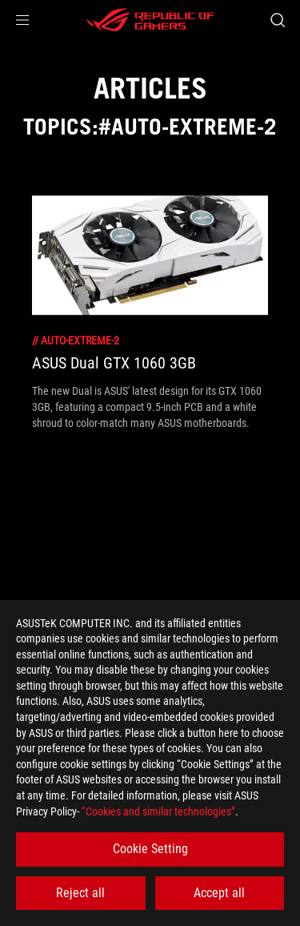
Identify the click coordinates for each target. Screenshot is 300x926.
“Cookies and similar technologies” (158, 811)
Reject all (80, 892)
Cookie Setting (150, 848)
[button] (22, 20)
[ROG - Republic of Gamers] (150, 20)
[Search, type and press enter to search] (277, 20)
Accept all (219, 892)
